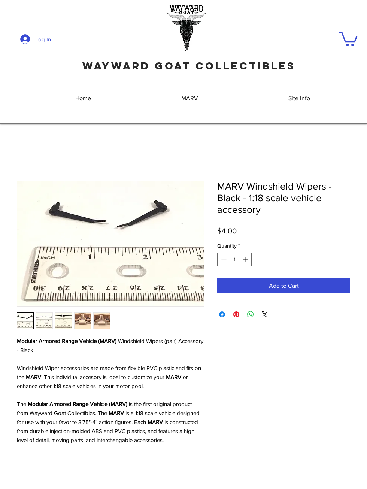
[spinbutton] (234, 259)
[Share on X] (264, 314)
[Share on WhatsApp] (250, 314)
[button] (348, 38)
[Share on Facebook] (222, 314)
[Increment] (246, 259)
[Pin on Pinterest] (236, 314)
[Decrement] (223, 259)
